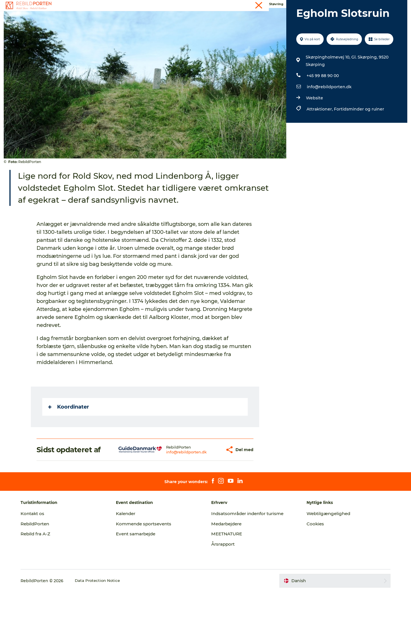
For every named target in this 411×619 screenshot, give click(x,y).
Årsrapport (224, 571)
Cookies (312, 551)
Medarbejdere (228, 551)
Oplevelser (111, 18)
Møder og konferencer (350, 5)
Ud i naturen (175, 18)
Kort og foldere (255, 18)
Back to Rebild (295, 18)
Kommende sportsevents (149, 551)
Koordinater (69, 434)
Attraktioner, (319, 136)
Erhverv (319, 5)
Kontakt (381, 5)
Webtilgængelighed (326, 540)
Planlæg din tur (213, 18)
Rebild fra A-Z (45, 561)
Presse (301, 5)
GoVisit (399, 5)
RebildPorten (44, 551)
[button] (207, 477)
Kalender (265, 5)
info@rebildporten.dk (328, 113)
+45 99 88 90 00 (322, 102)
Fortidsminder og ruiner (358, 136)
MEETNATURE (227, 561)
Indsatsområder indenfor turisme (250, 540)
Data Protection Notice (106, 607)
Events (284, 5)
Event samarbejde (141, 561)
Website (313, 125)
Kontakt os (41, 540)
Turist (247, 5)
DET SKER (142, 18)
